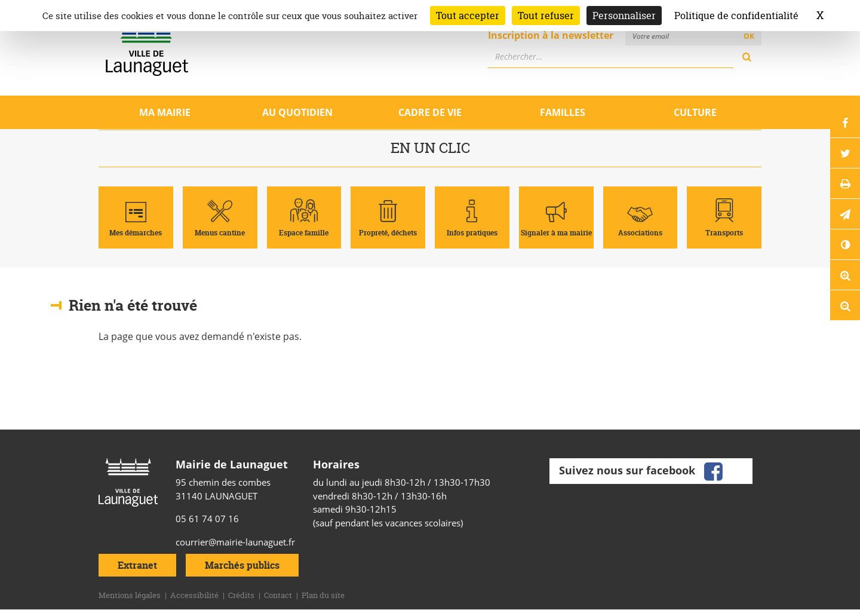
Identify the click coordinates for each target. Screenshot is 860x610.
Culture (695, 112)
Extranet (137, 565)
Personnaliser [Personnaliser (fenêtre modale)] (624, 15)
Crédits (241, 595)
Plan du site (323, 595)
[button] (845, 214)
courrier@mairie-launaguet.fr (235, 542)
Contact (278, 595)
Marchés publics (242, 565)
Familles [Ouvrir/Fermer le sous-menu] (562, 112)
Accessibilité (194, 595)
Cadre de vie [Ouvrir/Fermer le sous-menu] (430, 112)
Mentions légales (130, 595)
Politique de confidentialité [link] (736, 15)
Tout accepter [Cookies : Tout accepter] (467, 15)
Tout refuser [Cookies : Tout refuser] (546, 15)
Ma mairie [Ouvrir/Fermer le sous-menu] (165, 112)
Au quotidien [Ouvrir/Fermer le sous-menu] (297, 112)
